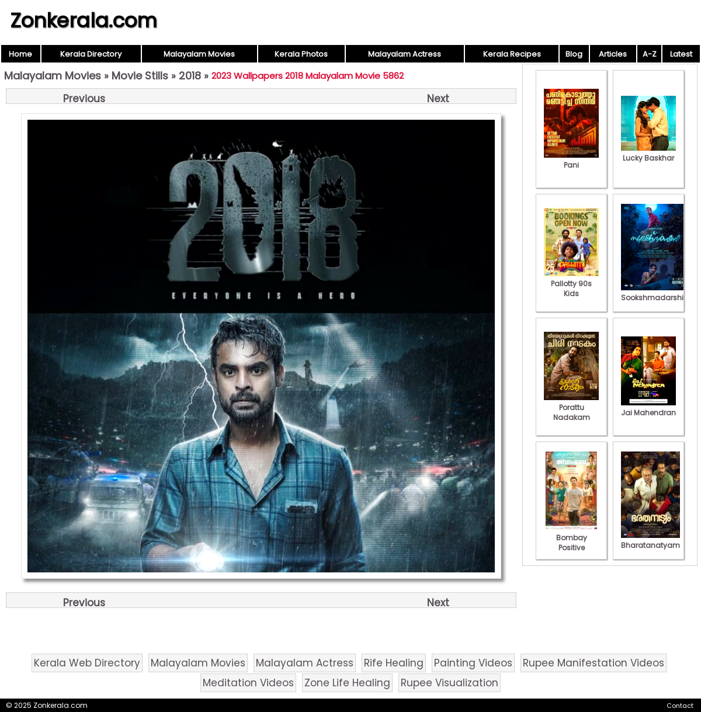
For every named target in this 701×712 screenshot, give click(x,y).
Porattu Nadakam (571, 407)
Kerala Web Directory (87, 663)
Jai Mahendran (648, 408)
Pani (571, 160)
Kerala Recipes (512, 54)
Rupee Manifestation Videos (593, 663)
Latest (681, 54)
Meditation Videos (248, 683)
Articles (613, 54)
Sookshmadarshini (655, 293)
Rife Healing (394, 663)
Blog (573, 54)
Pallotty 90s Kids (571, 283)
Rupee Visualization (449, 683)
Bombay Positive (571, 538)
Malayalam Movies (199, 54)
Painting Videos (473, 663)
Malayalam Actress (404, 54)
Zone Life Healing (347, 683)
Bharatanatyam (650, 540)
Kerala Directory (91, 54)
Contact (680, 705)
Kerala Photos (301, 54)
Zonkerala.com (83, 20)
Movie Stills (140, 75)
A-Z (650, 54)
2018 (190, 75)
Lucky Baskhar (648, 153)
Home (20, 54)
